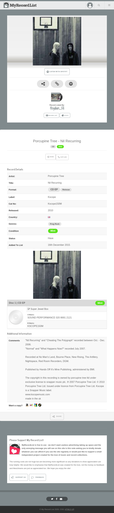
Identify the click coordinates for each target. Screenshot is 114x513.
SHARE (57, 416)
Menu (109, 5)
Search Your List (99, 5)
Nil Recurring (70, 141)
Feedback (37, 477)
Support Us (19, 477)
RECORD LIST (51, 115)
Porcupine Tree (45, 141)
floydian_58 (57, 108)
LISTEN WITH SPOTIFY (57, 71)
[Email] (61, 499)
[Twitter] (52, 499)
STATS (64, 115)
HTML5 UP (69, 509)
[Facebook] (57, 499)
